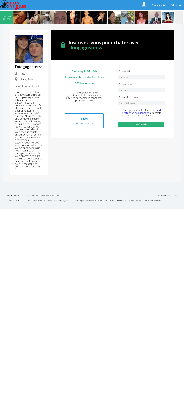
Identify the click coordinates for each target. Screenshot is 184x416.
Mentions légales (61, 201)
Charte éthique (77, 201)
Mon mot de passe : (129, 97)
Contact (10, 201)
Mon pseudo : (125, 84)
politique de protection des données (142, 111)
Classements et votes (153, 201)
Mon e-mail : (124, 71)
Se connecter (159, 5)
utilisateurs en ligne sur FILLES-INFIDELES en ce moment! (34, 196)
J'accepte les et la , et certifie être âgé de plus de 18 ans (142, 113)
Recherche (121, 201)
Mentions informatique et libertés (100, 201)
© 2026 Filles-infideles (167, 196)
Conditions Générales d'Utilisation (37, 201)
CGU (140, 110)
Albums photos (135, 201)
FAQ (18, 201)
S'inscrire (176, 5)
